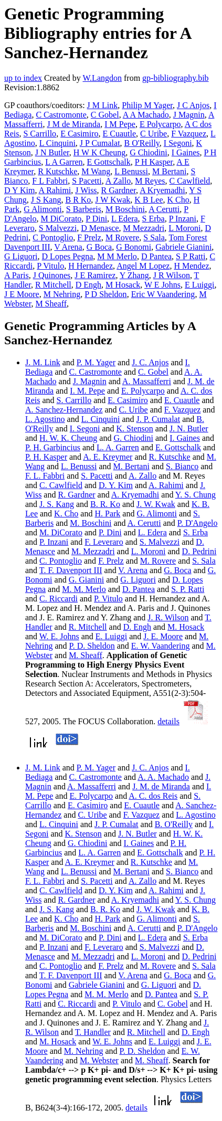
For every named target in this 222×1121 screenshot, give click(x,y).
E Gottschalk (109, 161)
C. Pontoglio (60, 560)
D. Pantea (138, 589)
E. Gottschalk (178, 447)
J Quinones (52, 275)
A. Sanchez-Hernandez (63, 409)
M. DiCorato (60, 532)
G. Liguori (138, 579)
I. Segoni (85, 428)
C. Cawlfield (60, 485)
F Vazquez (188, 133)
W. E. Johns (59, 636)
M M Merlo (117, 256)
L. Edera (152, 532)
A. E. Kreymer (107, 456)
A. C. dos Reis (153, 795)
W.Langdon (102, 77)
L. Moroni (148, 551)
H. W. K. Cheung (68, 437)
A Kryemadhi (162, 190)
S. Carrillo (74, 400)
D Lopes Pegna (67, 256)
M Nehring (62, 294)
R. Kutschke (170, 456)
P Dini (96, 218)
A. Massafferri (146, 381)
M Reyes (150, 180)
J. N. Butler (189, 428)
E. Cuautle (182, 400)
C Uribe (153, 133)
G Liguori (21, 256)
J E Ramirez (95, 275)
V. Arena (132, 570)
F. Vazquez (182, 409)
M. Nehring (83, 1050)
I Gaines (186, 152)
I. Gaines (185, 437)
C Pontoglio (53, 237)
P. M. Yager (96, 362)
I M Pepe (119, 124)
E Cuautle (119, 133)
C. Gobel (153, 371)
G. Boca (177, 570)
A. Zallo (142, 475)
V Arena (68, 246)
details (168, 721)
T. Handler (93, 1032)
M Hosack (122, 284)
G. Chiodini (133, 437)
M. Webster (99, 1060)
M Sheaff (51, 303)
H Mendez (191, 265)
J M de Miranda (73, 124)
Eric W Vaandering (163, 294)
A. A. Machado (163, 777)
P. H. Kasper (46, 456)
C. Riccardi (58, 598)
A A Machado (146, 114)
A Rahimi (55, 190)
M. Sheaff (85, 655)
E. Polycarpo (143, 390)
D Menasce (100, 228)
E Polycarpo (160, 124)
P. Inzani (53, 541)
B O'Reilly (142, 143)
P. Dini (110, 532)
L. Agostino (45, 419)
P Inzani (182, 218)
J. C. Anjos (150, 362)
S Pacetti (86, 180)
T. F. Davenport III (70, 570)
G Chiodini (148, 152)
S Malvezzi (58, 228)
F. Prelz (111, 560)
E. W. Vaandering (160, 645)
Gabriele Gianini (183, 246)
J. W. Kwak (155, 504)
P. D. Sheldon (92, 645)
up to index (23, 77)
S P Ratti (190, 256)
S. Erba (195, 532)
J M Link (102, 105)
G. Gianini (86, 579)
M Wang (95, 171)
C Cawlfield (190, 180)
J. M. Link (42, 362)
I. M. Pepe (87, 390)
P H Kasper (154, 161)
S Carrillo (39, 133)
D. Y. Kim (116, 485)
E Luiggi (199, 284)
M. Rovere (158, 560)
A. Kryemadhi (135, 494)
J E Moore (21, 294)
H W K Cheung (99, 152)
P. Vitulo (108, 598)
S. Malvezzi (159, 541)
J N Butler (52, 152)
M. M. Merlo (84, 589)
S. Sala (203, 560)
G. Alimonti (156, 513)
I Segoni (178, 143)
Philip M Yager (147, 105)
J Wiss (86, 190)
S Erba (153, 218)
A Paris (16, 275)
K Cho (178, 199)
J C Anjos (193, 105)
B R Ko (78, 199)
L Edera (124, 218)
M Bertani (169, 171)
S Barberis (83, 209)
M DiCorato (61, 218)
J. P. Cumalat (158, 419)
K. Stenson (135, 428)
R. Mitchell (88, 626)
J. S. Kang (56, 504)
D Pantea (156, 256)
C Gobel (105, 114)
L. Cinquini (100, 419)
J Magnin (189, 114)
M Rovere (122, 237)
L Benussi (131, 171)
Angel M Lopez (143, 265)
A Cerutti (164, 209)
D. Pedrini (199, 551)
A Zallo (118, 180)
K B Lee (148, 199)
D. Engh (137, 626)
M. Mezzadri (93, 551)
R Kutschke (57, 171)
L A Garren (63, 161)
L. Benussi (79, 466)
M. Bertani (131, 466)
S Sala (153, 237)
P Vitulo (50, 265)
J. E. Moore (163, 636)
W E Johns (162, 284)
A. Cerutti (144, 523)
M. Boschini (90, 523)
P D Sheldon (105, 294)
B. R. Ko (105, 504)
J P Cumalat (100, 143)
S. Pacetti (96, 475)
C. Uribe (133, 409)
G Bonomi (133, 246)
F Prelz (89, 237)
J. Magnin (90, 381)
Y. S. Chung (195, 494)
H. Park (107, 513)
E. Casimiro (127, 400)
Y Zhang (134, 275)
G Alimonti (42, 209)
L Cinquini (57, 143)
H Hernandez (90, 265)
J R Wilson (171, 275)
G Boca (99, 246)
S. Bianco (182, 466)
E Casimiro (79, 133)
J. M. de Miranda (161, 786)
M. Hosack (185, 626)
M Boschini (125, 209)
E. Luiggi (111, 636)
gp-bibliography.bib (175, 77)
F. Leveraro (103, 541)
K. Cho (66, 513)
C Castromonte (61, 114)
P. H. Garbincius (52, 447)
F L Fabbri (50, 180)
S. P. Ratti (187, 589)
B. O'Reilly (174, 824)
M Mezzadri (144, 228)
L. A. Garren (118, 447)
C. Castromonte (95, 371)
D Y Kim (19, 190)
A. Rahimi (166, 485)
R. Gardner (76, 494)
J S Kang (46, 199)
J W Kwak (112, 199)
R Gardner (118, 190)
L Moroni (184, 228)
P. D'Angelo (197, 523)
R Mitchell (53, 284)
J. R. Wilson (167, 617)
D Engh (88, 284)
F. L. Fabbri (45, 475)
